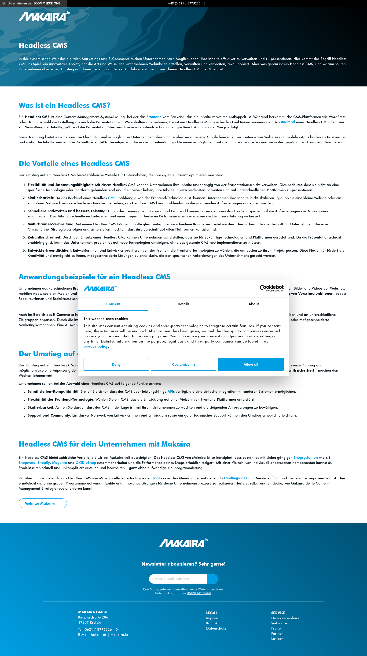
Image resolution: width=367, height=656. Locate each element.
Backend (288, 121)
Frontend (154, 116)
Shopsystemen (306, 457)
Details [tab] (183, 304)
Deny (116, 364)
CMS (111, 197)
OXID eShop (86, 462)
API (170, 391)
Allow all (251, 364)
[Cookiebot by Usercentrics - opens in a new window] (263, 288)
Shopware (27, 462)
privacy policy (96, 346)
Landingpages (235, 478)
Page (157, 478)
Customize (183, 364)
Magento (59, 462)
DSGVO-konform (199, 593)
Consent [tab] (113, 304)
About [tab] (254, 304)
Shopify (44, 462)
